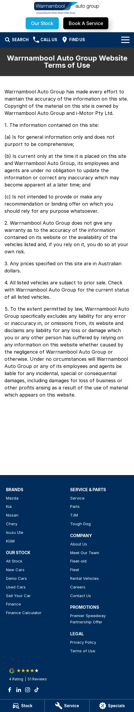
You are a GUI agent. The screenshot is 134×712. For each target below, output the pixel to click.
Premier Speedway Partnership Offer (88, 618)
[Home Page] (67, 8)
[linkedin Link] (18, 689)
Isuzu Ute (14, 532)
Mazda (12, 498)
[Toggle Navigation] (125, 39)
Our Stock (42, 23)
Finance (13, 604)
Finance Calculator (23, 612)
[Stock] (22, 705)
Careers (77, 587)
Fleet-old (78, 561)
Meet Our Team (84, 552)
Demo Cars (16, 578)
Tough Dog (80, 523)
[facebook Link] (9, 689)
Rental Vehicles (84, 578)
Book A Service (86, 23)
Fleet (74, 569)
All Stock (14, 561)
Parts (75, 506)
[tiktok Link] (36, 689)
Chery (11, 523)
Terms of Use (82, 650)
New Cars (15, 569)
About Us (78, 544)
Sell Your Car (18, 595)
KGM (10, 541)
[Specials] (112, 705)
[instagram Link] (27, 689)
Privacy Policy (83, 642)
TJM (74, 515)
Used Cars (16, 587)
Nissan (12, 515)
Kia (9, 506)
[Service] (67, 705)
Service (77, 498)
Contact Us (80, 595)
